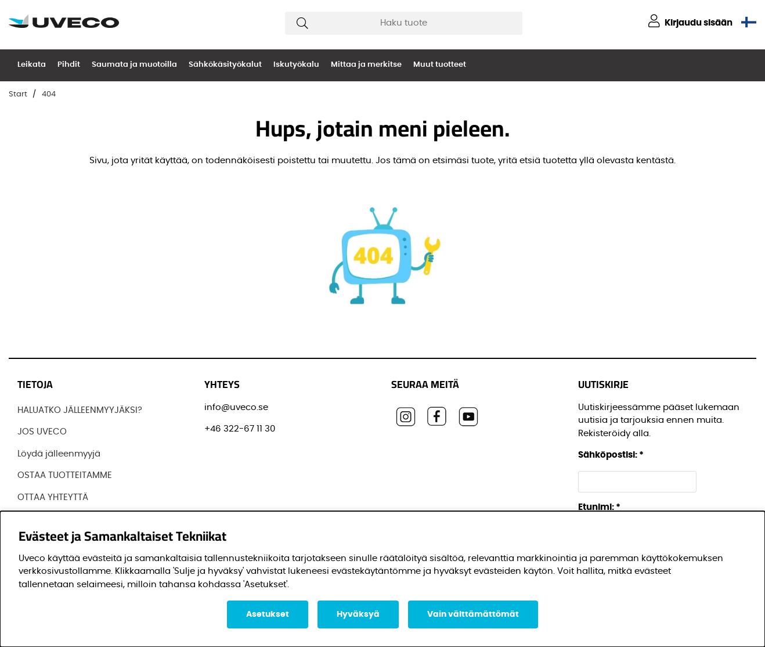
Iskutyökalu (296, 65)
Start (18, 94)
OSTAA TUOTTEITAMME (64, 475)
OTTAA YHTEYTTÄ (52, 497)
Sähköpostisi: (611, 455)
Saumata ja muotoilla (134, 65)
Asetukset (267, 614)
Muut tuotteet (439, 65)
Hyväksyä (358, 614)
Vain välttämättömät (473, 614)
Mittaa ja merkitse (366, 65)
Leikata (31, 65)
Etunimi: (599, 507)
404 (49, 94)
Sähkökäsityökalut (225, 65)
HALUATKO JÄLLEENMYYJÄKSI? (79, 410)
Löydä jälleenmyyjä (58, 454)
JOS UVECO (42, 431)
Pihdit (68, 65)
